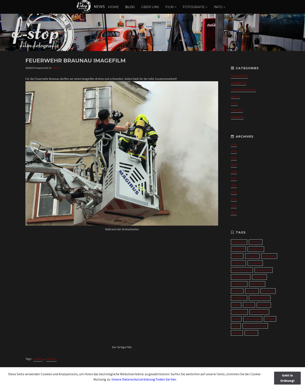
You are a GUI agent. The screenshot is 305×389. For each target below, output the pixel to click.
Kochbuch (268, 290)
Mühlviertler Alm (260, 297)
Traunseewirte (253, 318)
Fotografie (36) (239, 76)
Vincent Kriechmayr (255, 325)
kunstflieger (239, 297)
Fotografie (255, 263)
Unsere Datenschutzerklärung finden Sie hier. (144, 379)
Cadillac (237, 256)
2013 (234, 199)
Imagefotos (239, 284)
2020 (234, 158)
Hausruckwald (241, 277)
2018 (234, 172)
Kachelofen (257, 284)
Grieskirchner (263, 270)
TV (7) (234, 103)
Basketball (238, 249)
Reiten (236, 304)
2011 (234, 212)
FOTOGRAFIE (194, 7)
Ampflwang (239, 242)
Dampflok (252, 256)
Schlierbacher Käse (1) (243, 89)
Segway (249, 304)
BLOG (130, 7)
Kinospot (252, 290)
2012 (234, 206)
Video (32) (237, 110)
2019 (234, 165)
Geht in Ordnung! (287, 378)
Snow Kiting (239, 311)
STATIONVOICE (259, 311)
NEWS (91, 7)
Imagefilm (38, 358)
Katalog (237, 290)
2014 (234, 192)
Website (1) (237, 117)
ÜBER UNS (150, 7)
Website (237, 332)
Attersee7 (256, 242)
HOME (113, 7)
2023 (234, 151)
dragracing (269, 256)
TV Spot (270, 318)
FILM (169, 7)
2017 (234, 178)
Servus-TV (263, 304)
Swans (236, 318)
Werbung (251, 332)
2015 (234, 185)
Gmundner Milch (242, 270)
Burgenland (255, 249)
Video (56, 67)
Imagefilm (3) (238, 83)
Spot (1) (235, 96)
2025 (234, 144)
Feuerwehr (51, 358)
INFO (218, 7)
